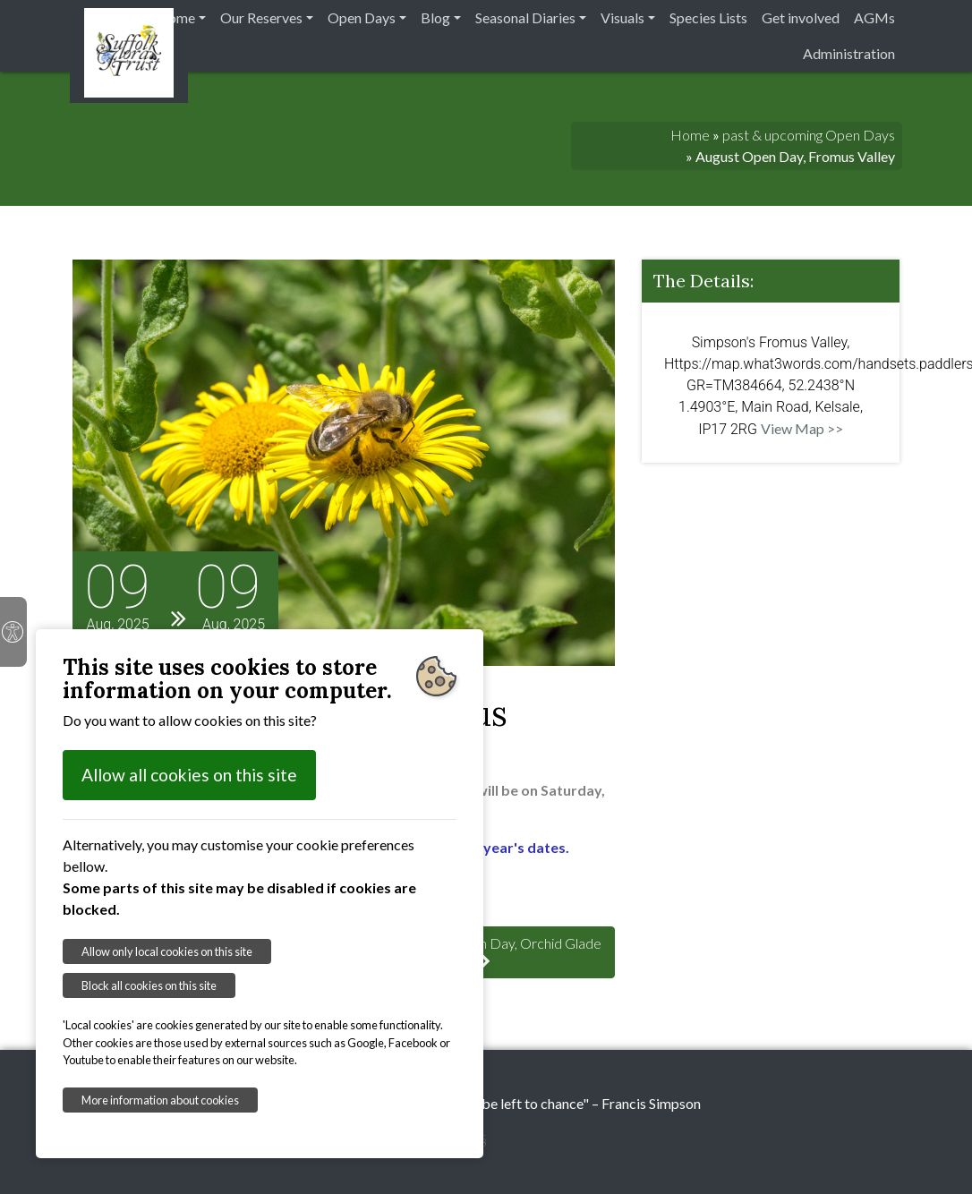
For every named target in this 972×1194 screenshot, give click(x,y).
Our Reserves (261, 17)
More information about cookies (160, 1100)
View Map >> (802, 428)
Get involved (801, 17)
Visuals (622, 17)
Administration (849, 53)
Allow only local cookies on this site (166, 951)
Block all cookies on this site (149, 985)
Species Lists (708, 17)
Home (176, 17)
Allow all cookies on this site (189, 774)
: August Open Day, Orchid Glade (486, 951)
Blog (435, 17)
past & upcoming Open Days (808, 134)
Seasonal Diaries (525, 17)
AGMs (874, 17)
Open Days (362, 17)
